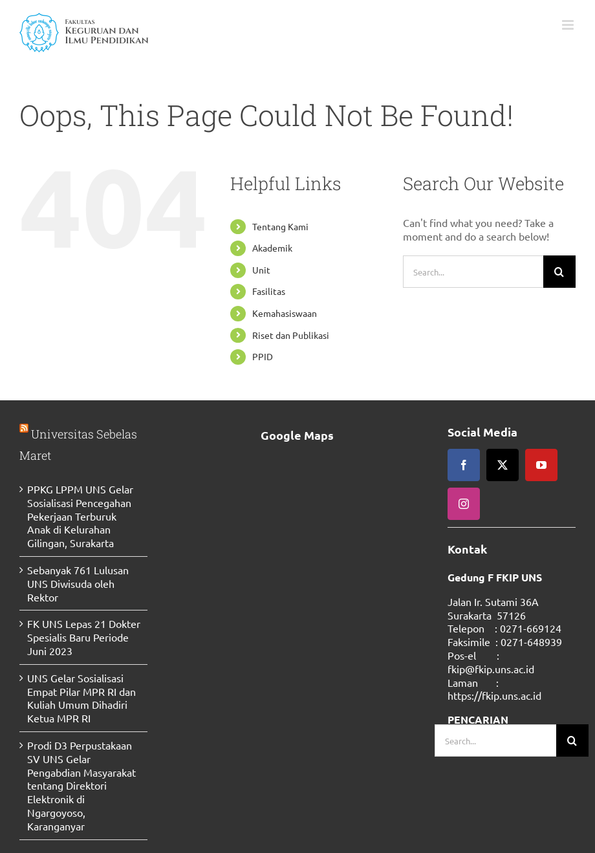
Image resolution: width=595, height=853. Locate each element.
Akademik (272, 248)
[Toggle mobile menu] (569, 25)
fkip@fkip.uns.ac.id (491, 668)
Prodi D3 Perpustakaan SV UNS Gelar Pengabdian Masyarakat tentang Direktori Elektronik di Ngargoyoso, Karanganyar (81, 785)
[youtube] (541, 465)
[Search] (559, 271)
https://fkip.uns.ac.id (494, 695)
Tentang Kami (280, 226)
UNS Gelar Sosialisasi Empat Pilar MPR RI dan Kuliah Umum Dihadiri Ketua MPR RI (81, 697)
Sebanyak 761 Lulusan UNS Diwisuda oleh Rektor (78, 583)
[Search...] (473, 271)
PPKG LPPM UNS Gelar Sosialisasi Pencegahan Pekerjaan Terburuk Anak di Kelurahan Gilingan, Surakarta (80, 515)
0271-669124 (530, 627)
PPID (262, 356)
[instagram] (464, 504)
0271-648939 (531, 641)
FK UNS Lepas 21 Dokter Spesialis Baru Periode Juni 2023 (83, 637)
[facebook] (464, 465)
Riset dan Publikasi (290, 335)
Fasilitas (268, 291)
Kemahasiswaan (284, 313)
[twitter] (502, 465)
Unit (261, 269)
